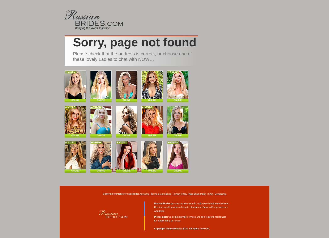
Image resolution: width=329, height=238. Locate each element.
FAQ (210, 193)
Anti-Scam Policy (197, 193)
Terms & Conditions (161, 193)
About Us (144, 193)
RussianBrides (174, 228)
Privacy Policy (180, 193)
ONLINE (75, 100)
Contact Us (220, 193)
